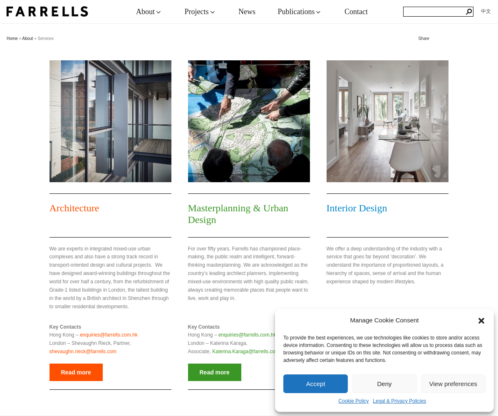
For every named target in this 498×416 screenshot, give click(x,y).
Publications (299, 11)
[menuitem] (486, 11)
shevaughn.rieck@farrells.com (83, 351)
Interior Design (357, 208)
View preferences (453, 383)
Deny (384, 383)
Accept (315, 383)
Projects (200, 11)
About (149, 11)
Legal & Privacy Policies (399, 401)
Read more (76, 372)
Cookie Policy (354, 401)
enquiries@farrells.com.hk (109, 335)
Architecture (74, 208)
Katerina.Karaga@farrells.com (245, 351)
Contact (356, 11)
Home (12, 38)
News (246, 11)
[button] (481, 321)
